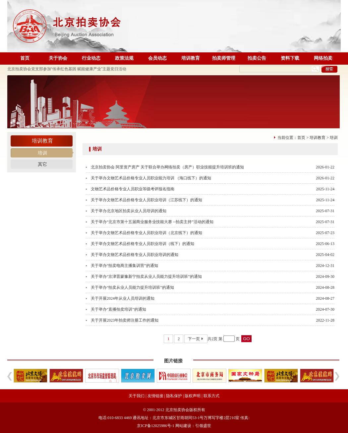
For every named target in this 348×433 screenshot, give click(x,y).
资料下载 (290, 58)
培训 (42, 153)
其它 (42, 164)
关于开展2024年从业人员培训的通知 (122, 298)
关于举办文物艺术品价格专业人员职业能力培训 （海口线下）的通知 (151, 178)
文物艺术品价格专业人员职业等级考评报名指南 (132, 189)
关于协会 (58, 58)
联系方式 (211, 396)
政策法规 (124, 58)
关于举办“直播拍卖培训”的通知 (118, 309)
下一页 (196, 339)
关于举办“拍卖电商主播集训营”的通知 (124, 265)
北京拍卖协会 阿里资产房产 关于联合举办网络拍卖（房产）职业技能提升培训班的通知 (167, 167)
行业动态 (91, 58)
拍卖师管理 (223, 58)
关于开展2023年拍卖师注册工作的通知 (124, 320)
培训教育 (190, 58)
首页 (24, 58)
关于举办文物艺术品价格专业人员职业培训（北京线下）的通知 (146, 232)
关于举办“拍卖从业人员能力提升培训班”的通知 (132, 287)
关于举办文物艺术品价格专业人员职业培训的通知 (134, 254)
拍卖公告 (257, 58)
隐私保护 (174, 396)
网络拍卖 (323, 58)
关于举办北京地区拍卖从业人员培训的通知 (128, 211)
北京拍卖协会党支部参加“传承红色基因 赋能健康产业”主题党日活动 (66, 69)
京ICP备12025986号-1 (155, 425)
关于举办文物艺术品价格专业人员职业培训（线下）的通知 (142, 243)
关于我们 (137, 396)
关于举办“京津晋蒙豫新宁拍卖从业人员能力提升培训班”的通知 (146, 276)
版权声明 (193, 396)
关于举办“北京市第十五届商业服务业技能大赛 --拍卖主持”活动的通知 (152, 221)
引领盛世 (203, 425)
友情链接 (155, 396)
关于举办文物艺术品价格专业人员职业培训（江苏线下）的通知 (146, 200)
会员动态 (157, 58)
